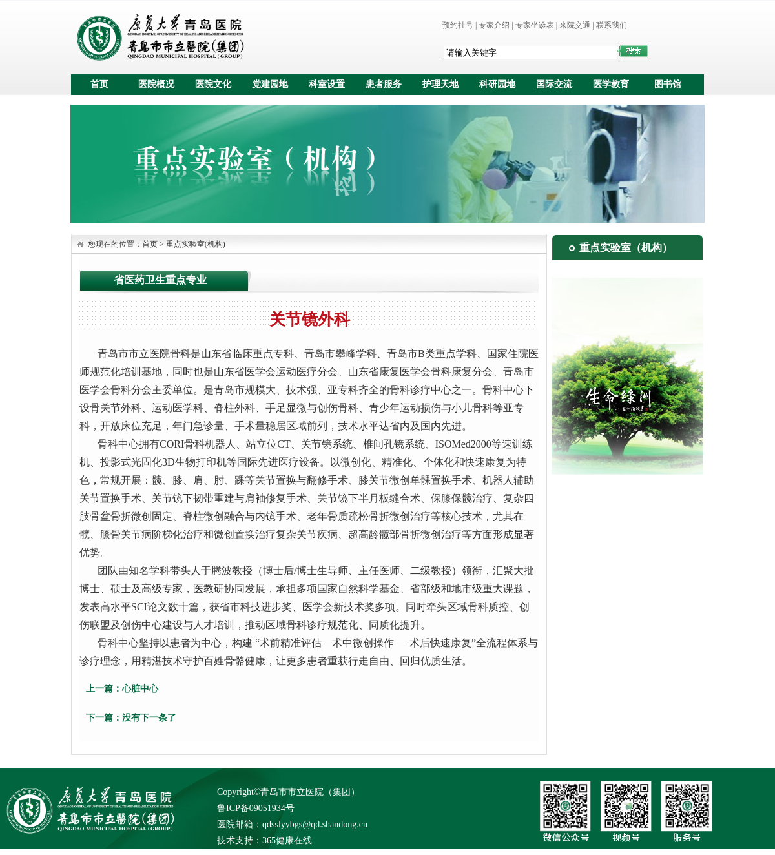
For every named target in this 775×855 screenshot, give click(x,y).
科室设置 (327, 84)
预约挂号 (457, 25)
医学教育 (611, 84)
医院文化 (213, 84)
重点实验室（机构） (625, 247)
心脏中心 (140, 689)
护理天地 (440, 84)
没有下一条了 (149, 718)
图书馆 (667, 84)
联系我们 (611, 25)
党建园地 (270, 84)
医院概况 (156, 84)
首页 (99, 84)
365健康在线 (287, 840)
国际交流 (554, 84)
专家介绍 (494, 25)
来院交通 (574, 25)
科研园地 (497, 84)
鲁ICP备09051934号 (255, 808)
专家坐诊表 (534, 25)
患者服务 (384, 84)
